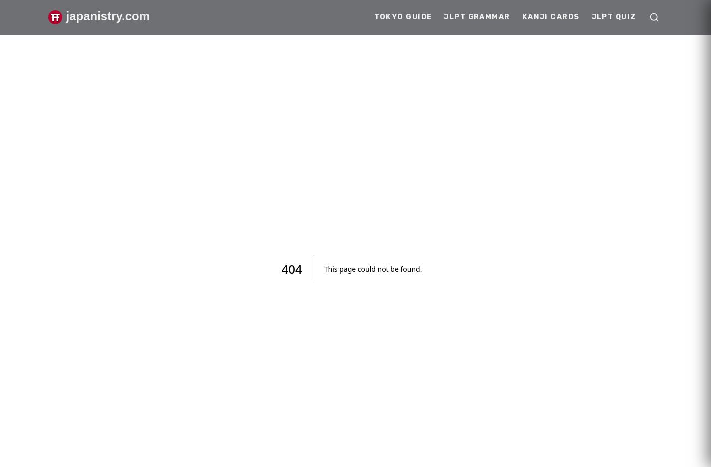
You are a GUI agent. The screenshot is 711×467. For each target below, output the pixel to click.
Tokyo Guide (403, 17)
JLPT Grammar (477, 17)
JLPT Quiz (614, 17)
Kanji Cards (551, 17)
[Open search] (654, 17)
